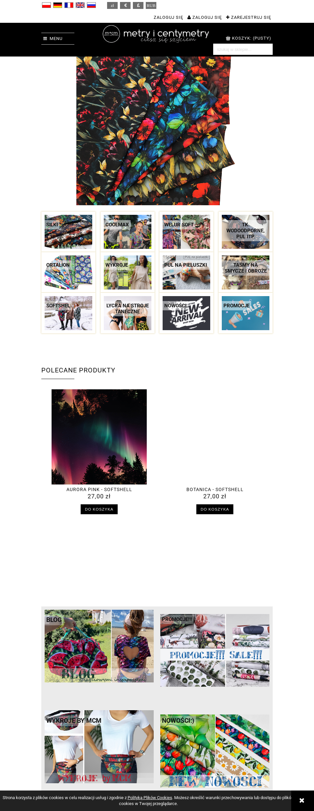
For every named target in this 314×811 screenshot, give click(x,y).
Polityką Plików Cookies (150, 797)
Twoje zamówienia (177, 768)
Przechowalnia (173, 781)
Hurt (219, 775)
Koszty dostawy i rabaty (125, 768)
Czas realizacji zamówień (126, 775)
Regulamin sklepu (60, 768)
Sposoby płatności (119, 781)
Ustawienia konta (176, 775)
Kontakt (223, 781)
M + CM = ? (227, 768)
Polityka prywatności (64, 775)
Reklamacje (112, 788)
